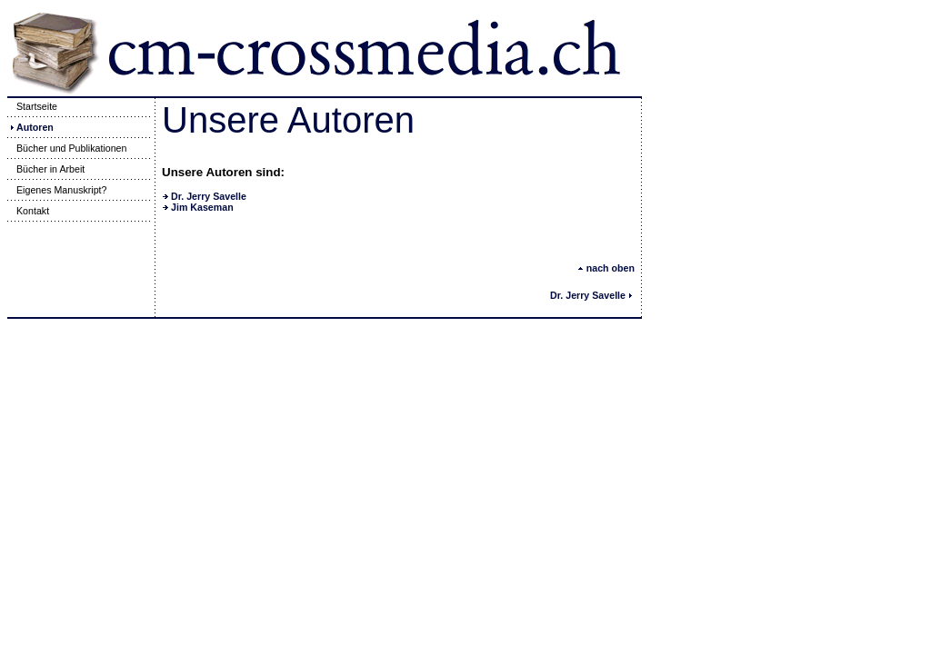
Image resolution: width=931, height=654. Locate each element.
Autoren (30, 127)
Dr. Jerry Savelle (208, 196)
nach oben (606, 268)
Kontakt (28, 210)
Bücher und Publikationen (66, 148)
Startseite (32, 106)
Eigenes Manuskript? (57, 189)
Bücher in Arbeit (46, 169)
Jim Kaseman (202, 207)
